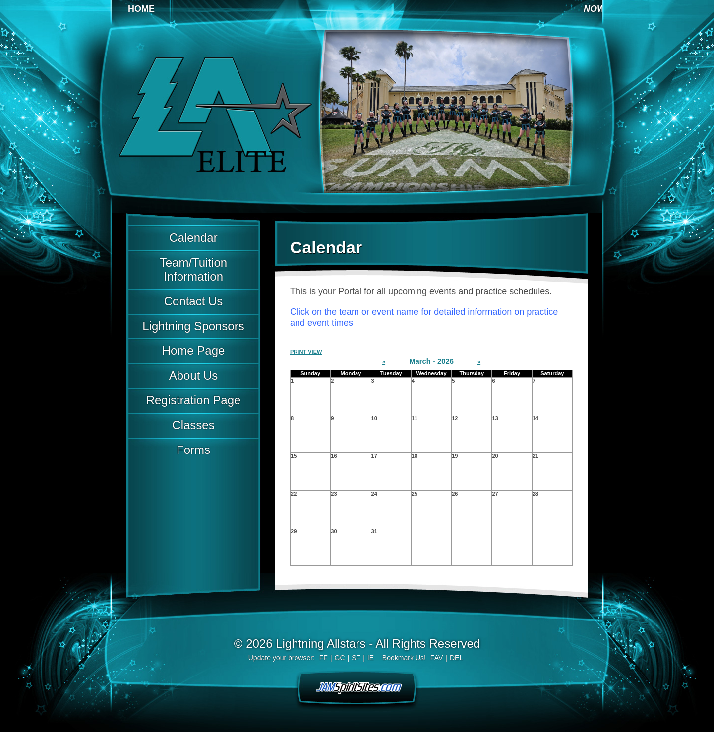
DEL (456, 658)
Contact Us (193, 301)
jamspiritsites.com (357, 687)
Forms (193, 449)
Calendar (193, 237)
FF (323, 658)
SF (356, 658)
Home (141, 9)
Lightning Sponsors (193, 326)
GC (340, 658)
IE (370, 658)
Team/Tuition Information (193, 269)
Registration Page (193, 400)
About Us (193, 375)
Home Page (193, 350)
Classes (193, 425)
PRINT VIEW (306, 352)
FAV (436, 658)
